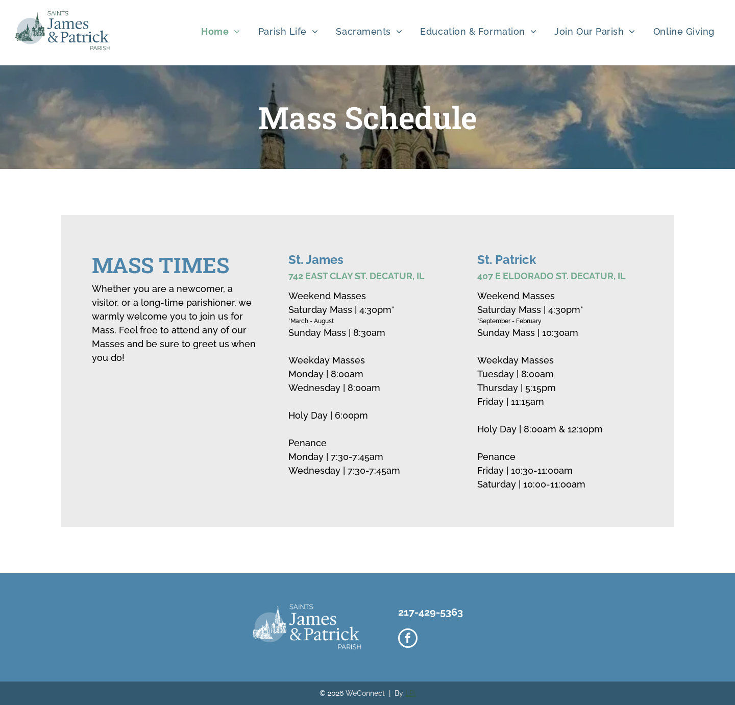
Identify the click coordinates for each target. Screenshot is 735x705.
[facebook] (408, 639)
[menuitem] (224, 31)
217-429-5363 (430, 612)
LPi (410, 693)
